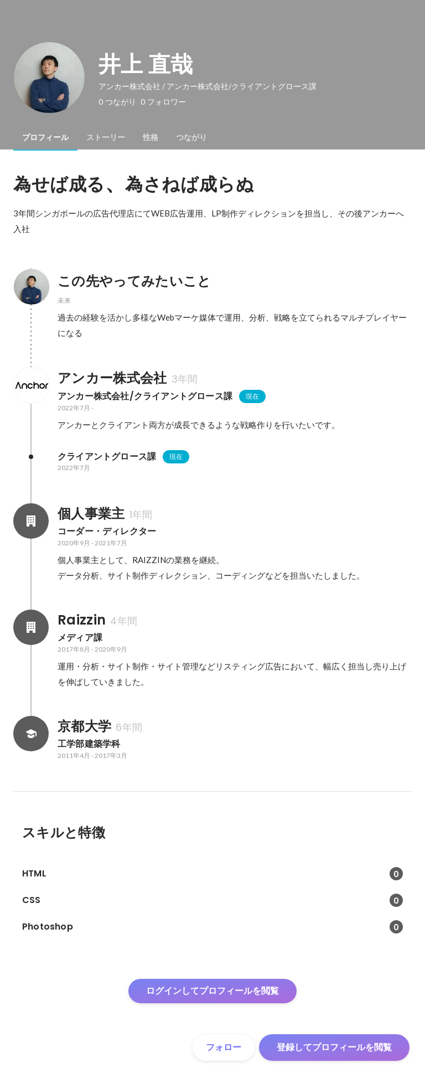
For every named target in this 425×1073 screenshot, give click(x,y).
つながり (191, 137)
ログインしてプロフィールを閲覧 (212, 990)
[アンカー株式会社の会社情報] (31, 385)
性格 (150, 137)
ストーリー (105, 137)
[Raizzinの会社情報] (31, 627)
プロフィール (45, 137)
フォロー (223, 1047)
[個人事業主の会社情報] (31, 521)
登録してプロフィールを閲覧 (334, 1047)
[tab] (45, 137)
